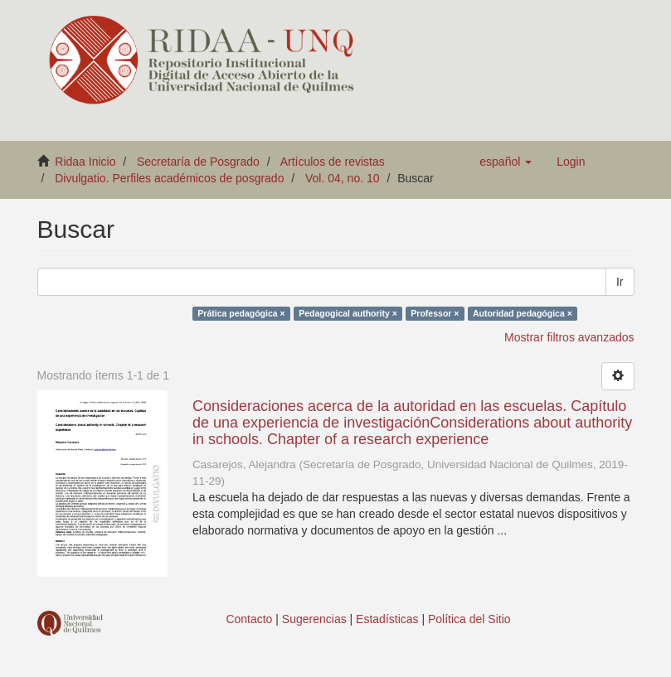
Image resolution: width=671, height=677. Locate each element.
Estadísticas (387, 619)
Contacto (249, 619)
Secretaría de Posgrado (198, 161)
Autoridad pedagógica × (522, 313)
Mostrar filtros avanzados (569, 337)
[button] (505, 161)
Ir (620, 281)
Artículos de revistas (332, 161)
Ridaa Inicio (85, 161)
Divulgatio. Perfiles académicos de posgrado (169, 178)
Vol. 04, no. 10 (342, 178)
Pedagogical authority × (348, 313)
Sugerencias (314, 619)
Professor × (435, 313)
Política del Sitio (469, 619)
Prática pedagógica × (240, 313)
